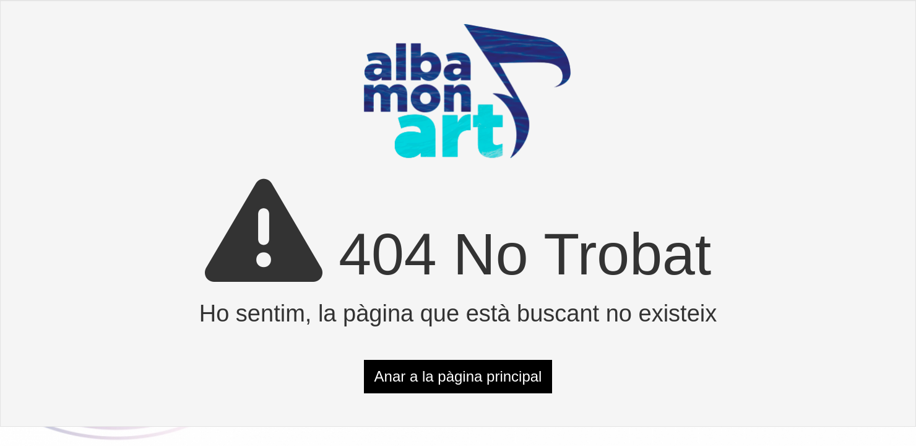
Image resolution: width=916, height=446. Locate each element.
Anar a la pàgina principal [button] (458, 376)
